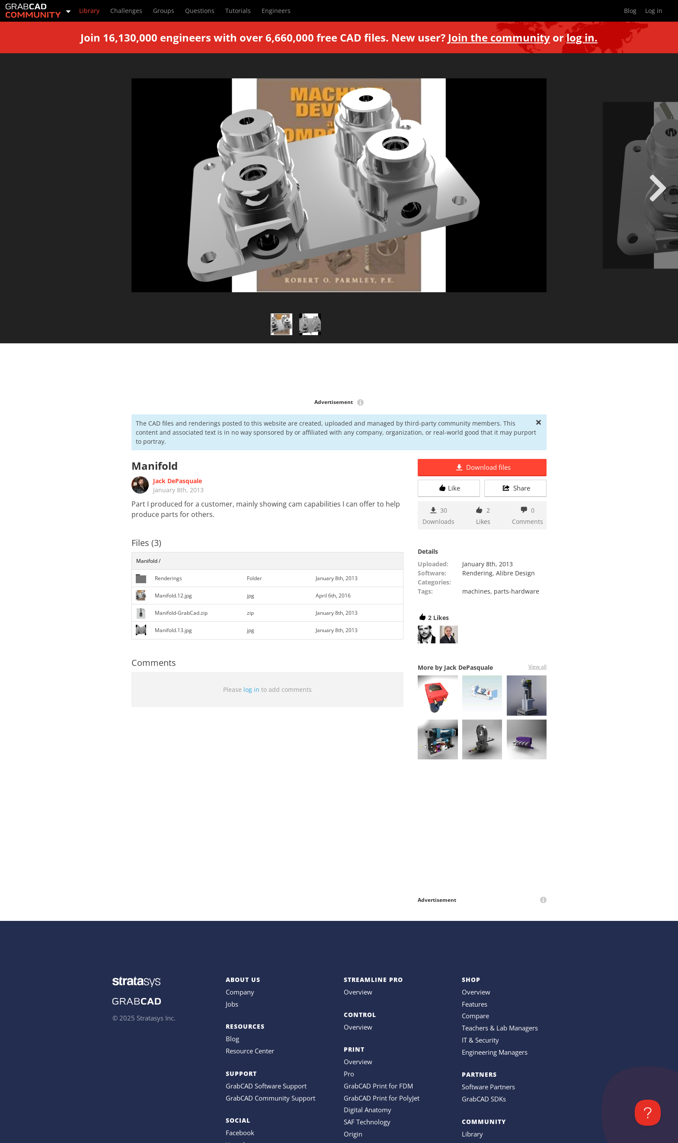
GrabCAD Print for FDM (378, 1086)
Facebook (240, 1132)
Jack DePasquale (177, 481)
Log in (653, 10)
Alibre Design (515, 573)
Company (240, 992)
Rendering (477, 573)
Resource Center (250, 1050)
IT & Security (480, 1040)
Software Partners (488, 1086)
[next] (658, 187)
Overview (358, 992)
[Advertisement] (339, 371)
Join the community (499, 37)
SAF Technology (367, 1121)
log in (251, 689)
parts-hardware (516, 591)
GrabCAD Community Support (270, 1098)
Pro (349, 1073)
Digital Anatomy (367, 1109)
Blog (232, 1038)
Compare (475, 1015)
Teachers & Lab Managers (500, 1028)
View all (537, 666)
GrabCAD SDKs (484, 1099)
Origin (353, 1134)
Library (472, 1134)
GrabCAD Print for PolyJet (381, 1098)
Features (474, 1004)
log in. (582, 37)
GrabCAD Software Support (266, 1086)
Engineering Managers (495, 1052)
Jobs (232, 1004)
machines (476, 591)
